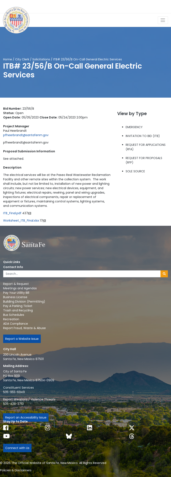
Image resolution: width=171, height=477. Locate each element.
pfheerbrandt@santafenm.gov (26, 135)
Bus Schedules (13, 315)
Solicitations (41, 59)
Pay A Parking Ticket (17, 306)
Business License (15, 297)
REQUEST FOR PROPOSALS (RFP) (144, 160)
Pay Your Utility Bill (16, 293)
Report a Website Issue (22, 339)
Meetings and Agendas (20, 288)
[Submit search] (164, 274)
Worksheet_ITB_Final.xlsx (21, 220)
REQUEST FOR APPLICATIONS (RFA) (146, 147)
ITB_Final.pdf (12, 213)
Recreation (11, 319)
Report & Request (16, 284)
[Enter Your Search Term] (82, 274)
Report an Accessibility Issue (25, 417)
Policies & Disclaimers (16, 470)
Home (7, 59)
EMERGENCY (134, 127)
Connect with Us (17, 448)
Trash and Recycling (18, 310)
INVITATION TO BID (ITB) (143, 136)
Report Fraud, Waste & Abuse (24, 328)
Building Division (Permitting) (24, 301)
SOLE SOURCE (135, 171)
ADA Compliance (15, 324)
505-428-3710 (13, 404)
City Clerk (22, 59)
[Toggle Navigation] (163, 20)
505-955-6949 (14, 392)
